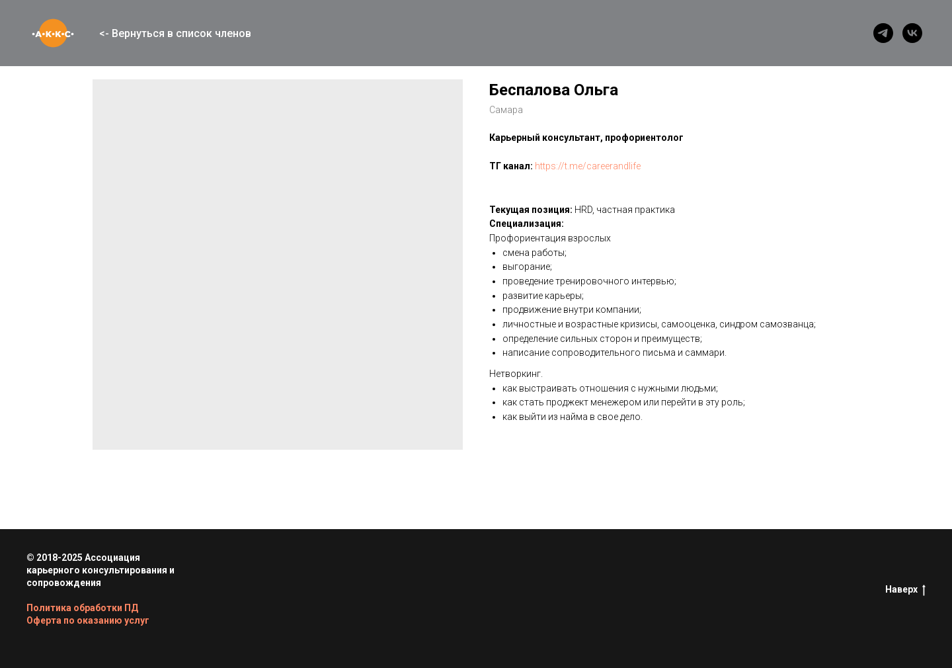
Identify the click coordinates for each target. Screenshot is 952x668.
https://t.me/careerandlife (588, 166)
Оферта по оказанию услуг (87, 620)
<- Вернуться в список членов (175, 33)
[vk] (912, 33)
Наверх (905, 590)
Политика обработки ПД (82, 608)
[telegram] (883, 33)
